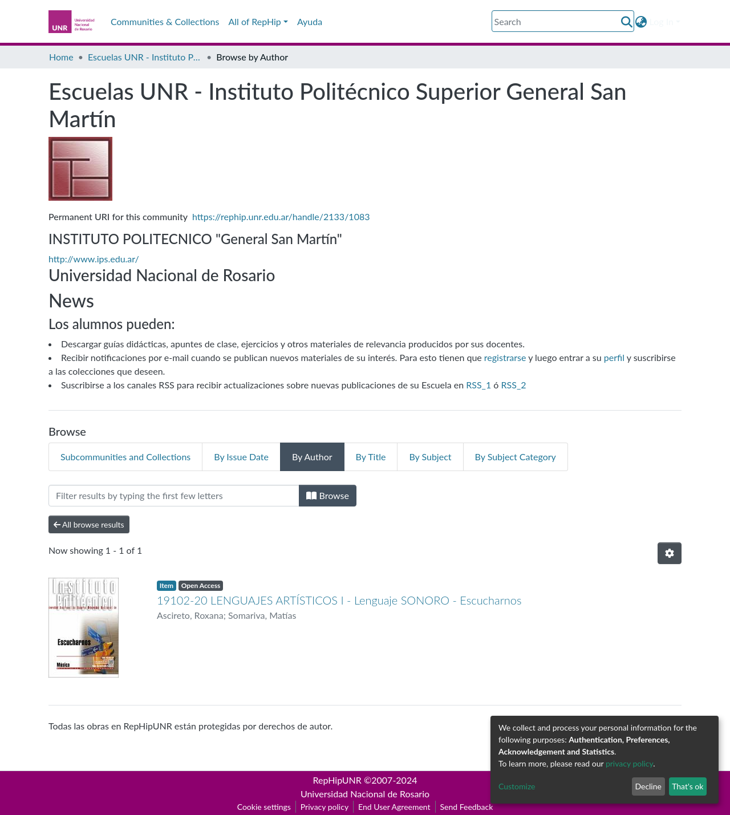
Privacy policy (324, 807)
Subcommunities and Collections (125, 456)
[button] (641, 22)
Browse (327, 495)
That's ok (687, 786)
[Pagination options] (670, 553)
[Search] (563, 21)
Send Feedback (466, 807)
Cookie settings (264, 807)
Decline (648, 786)
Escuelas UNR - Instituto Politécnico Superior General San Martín (145, 56)
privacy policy (629, 763)
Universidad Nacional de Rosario (365, 793)
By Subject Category (515, 456)
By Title (371, 456)
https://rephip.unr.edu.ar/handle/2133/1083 (281, 216)
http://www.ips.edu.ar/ (93, 258)
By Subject (430, 456)
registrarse (505, 357)
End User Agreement (394, 807)
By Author (312, 456)
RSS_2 (513, 384)
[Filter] (173, 495)
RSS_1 (478, 384)
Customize (517, 786)
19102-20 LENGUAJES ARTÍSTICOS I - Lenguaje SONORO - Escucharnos (339, 600)
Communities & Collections (165, 21)
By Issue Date (241, 456)
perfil (614, 357)
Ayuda (309, 21)
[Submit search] (627, 22)
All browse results (89, 524)
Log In (662, 21)
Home (61, 56)
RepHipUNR (337, 780)
